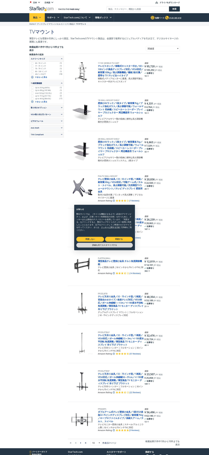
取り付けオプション (39, 107)
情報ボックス (102, 17)
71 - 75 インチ (40, 66)
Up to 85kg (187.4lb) (43, 90)
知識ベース (158, 17)
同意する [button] (119, 239)
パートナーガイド (39, 451)
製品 (35, 17)
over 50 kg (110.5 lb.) (43, 93)
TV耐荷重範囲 (36, 83)
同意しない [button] (90, 239)
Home (32, 24)
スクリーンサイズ (38, 59)
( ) (134, 200)
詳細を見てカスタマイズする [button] (104, 245)
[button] (178, 48)
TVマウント (81, 24)
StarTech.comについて (76, 17)
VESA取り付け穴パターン (41, 114)
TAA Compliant (37, 134)
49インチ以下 (40, 74)
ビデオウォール (37, 121)
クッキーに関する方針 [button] (111, 227)
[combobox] (163, 48)
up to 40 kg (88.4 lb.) (43, 98)
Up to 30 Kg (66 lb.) (42, 87)
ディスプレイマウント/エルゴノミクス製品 (55, 24)
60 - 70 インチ (40, 63)
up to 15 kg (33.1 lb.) (43, 96)
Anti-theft (35, 128)
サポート (51, 17)
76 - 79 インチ (40, 68)
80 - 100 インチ (41, 71)
